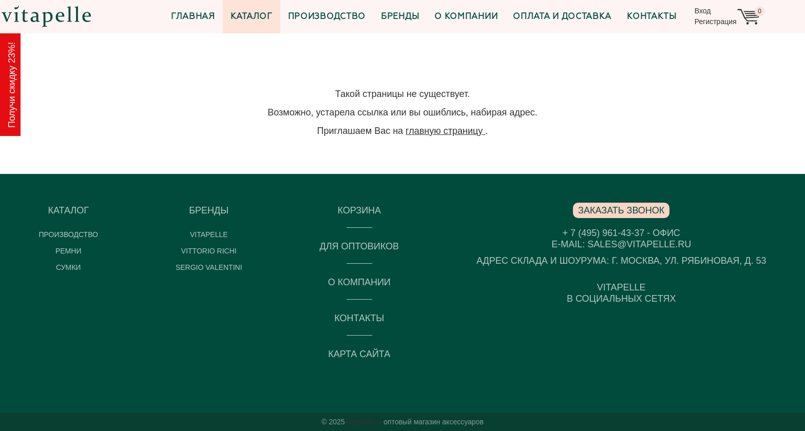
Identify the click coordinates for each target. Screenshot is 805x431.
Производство (327, 17)
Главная (193, 17)
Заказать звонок (621, 210)
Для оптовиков (359, 246)
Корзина (359, 210)
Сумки (68, 267)
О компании (465, 17)
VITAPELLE (209, 234)
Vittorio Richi (209, 251)
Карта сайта (359, 354)
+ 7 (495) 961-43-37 (604, 233)
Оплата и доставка (562, 17)
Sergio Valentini (209, 267)
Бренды (400, 17)
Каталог (252, 17)
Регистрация (716, 21)
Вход (703, 11)
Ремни (68, 251)
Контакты (652, 17)
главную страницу (445, 131)
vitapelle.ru (364, 422)
